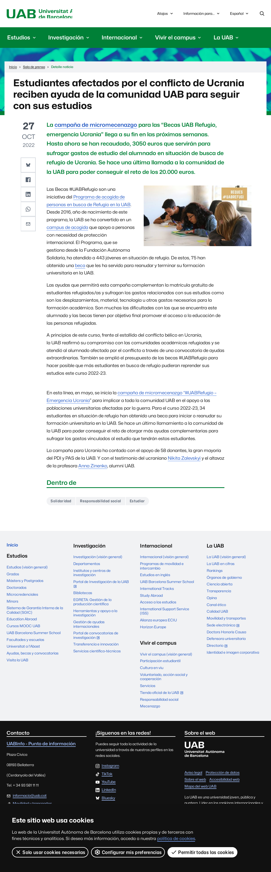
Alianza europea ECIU (158, 622)
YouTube (109, 783)
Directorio (218, 648)
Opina (212, 599)
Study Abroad (151, 597)
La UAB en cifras (220, 565)
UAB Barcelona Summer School (34, 636)
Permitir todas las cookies (202, 852)
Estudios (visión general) (27, 570)
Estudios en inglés (155, 577)
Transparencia (219, 593)
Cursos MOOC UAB (23, 629)
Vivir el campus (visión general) (166, 656)
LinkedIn (109, 791)
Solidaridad (62, 502)
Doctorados (16, 590)
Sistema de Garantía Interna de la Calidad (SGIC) (35, 613)
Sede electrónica (224, 627)
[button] (28, 165)
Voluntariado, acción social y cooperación (164, 678)
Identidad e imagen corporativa (233, 654)
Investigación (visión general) (97, 559)
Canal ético (216, 606)
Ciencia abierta (219, 586)
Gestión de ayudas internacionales (89, 626)
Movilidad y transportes (226, 620)
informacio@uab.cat (30, 797)
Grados (13, 577)
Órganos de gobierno (224, 579)
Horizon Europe (153, 628)
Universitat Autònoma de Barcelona (54, 14)
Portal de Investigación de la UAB (101, 586)
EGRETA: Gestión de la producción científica (92, 603)
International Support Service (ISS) (164, 613)
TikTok (107, 775)
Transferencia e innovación (96, 646)
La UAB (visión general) (226, 559)
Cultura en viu (151, 669)
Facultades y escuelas (25, 642)
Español (240, 15)
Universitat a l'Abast (23, 649)
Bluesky (108, 799)
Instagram (110, 767)
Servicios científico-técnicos (97, 653)
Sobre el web (195, 781)
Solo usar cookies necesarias (50, 852)
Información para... (202, 14)
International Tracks (157, 590)
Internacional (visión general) (164, 559)
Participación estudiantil (160, 663)
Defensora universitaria (226, 640)
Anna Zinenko (92, 466)
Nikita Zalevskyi (184, 459)
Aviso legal (193, 774)
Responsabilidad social (104, 502)
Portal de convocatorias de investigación (95, 638)
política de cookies (176, 838)
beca (80, 266)
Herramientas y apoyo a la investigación (95, 615)
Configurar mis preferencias (128, 852)
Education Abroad (22, 622)
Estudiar (144, 502)
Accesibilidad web (224, 781)
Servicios (147, 687)
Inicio (13, 547)
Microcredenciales (22, 597)
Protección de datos (223, 774)
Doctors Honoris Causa (226, 633)
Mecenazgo (150, 708)
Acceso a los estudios (158, 604)
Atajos (165, 14)
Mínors (12, 604)
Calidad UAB (217, 613)
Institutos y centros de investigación (92, 574)
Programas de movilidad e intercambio (162, 567)
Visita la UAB (17, 663)
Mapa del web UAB (200, 788)
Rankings (215, 572)
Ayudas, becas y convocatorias (32, 656)
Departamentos (86, 565)
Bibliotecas (82, 595)
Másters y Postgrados (25, 584)
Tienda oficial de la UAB (163, 695)
